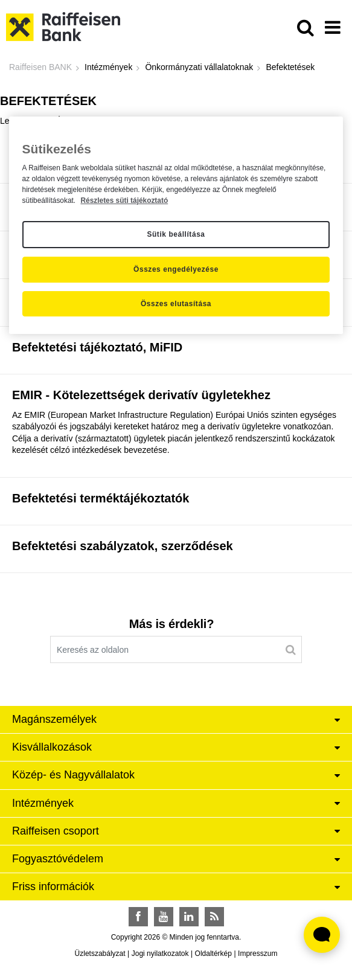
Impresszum (257, 953)
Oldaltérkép (213, 953)
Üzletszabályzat (100, 953)
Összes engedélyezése (176, 269)
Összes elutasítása (176, 304)
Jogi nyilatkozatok (160, 953)
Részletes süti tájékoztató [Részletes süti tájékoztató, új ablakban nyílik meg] (124, 200)
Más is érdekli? (171, 623)
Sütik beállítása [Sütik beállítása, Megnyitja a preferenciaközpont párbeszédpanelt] (176, 235)
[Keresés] (290, 649)
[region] (176, 226)
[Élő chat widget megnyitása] (322, 935)
